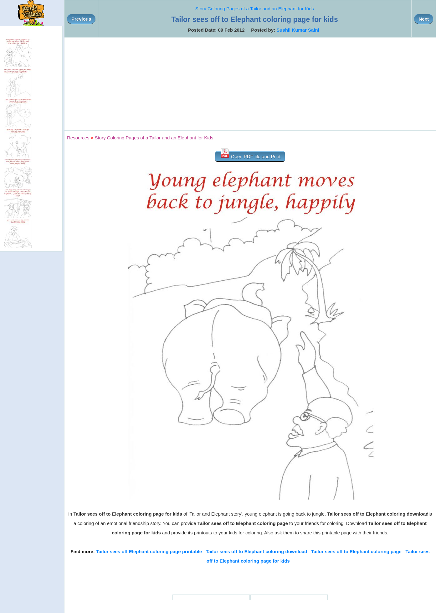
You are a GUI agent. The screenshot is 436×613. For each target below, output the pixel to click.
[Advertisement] (250, 84)
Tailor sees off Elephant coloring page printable (149, 551)
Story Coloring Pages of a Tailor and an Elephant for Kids (254, 8)
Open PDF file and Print (250, 155)
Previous (81, 19)
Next (423, 19)
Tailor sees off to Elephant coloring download (256, 551)
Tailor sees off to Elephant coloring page (356, 551)
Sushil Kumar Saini (297, 30)
